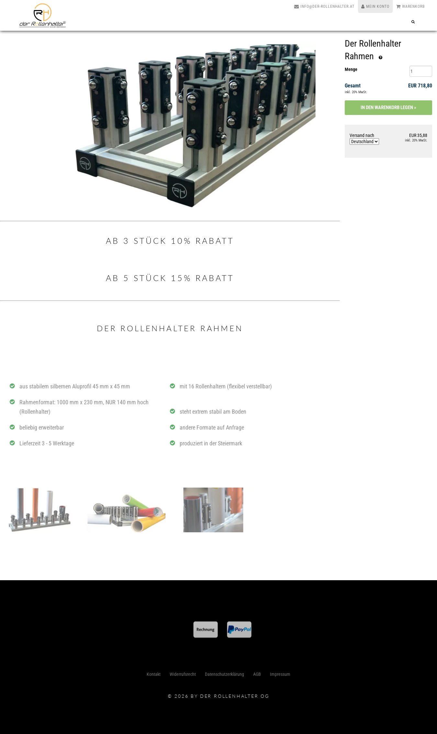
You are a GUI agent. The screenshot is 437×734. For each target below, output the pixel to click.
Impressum (280, 675)
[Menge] (420, 71)
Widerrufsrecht (183, 675)
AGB (257, 675)
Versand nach (364, 139)
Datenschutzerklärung (224, 675)
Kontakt (154, 675)
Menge (351, 69)
